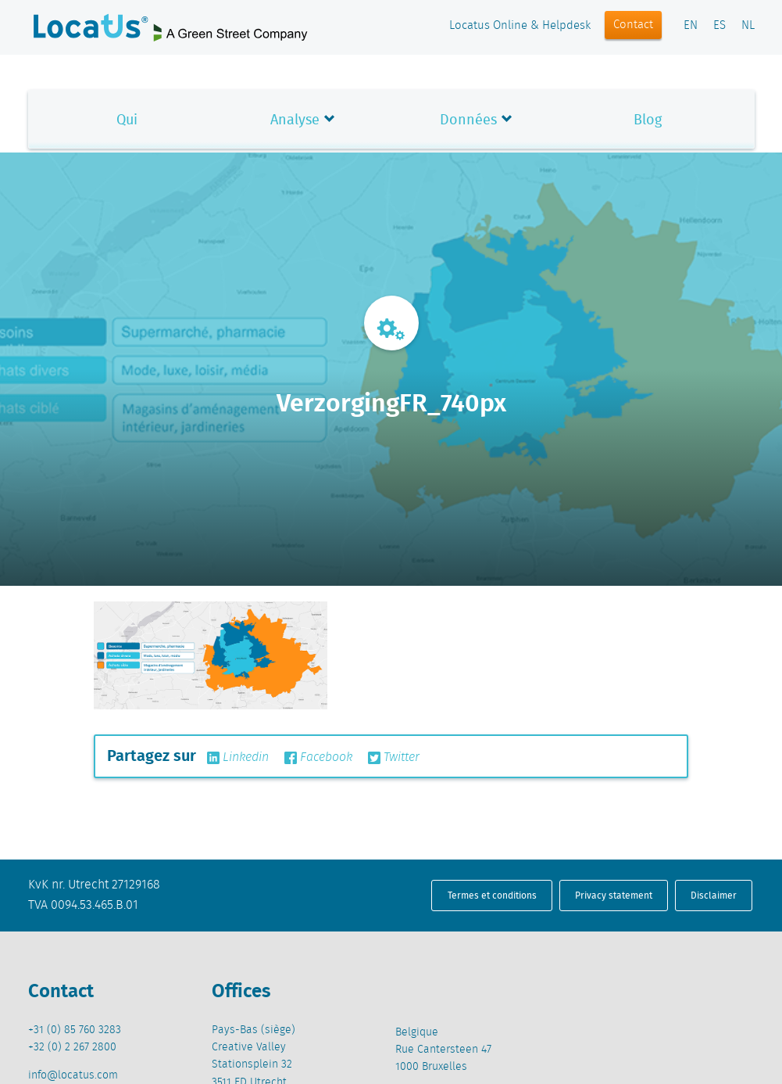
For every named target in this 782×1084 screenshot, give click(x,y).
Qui (126, 119)
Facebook (318, 758)
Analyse (295, 119)
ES (719, 25)
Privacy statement (613, 895)
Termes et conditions (492, 895)
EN (691, 25)
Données (468, 119)
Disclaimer (714, 895)
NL (748, 25)
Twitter (394, 758)
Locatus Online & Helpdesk (520, 25)
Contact (633, 25)
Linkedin (238, 758)
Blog (648, 119)
